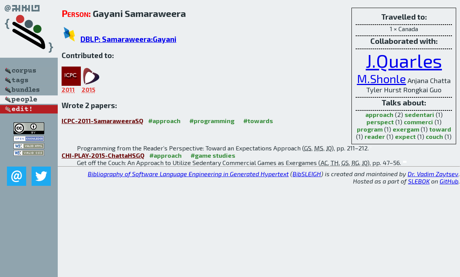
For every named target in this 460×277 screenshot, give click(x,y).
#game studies (213, 155)
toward (440, 129)
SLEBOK (419, 181)
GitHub (449, 181)
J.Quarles (404, 60)
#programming (211, 120)
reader (375, 136)
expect (405, 136)
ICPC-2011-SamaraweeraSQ (102, 120)
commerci (418, 121)
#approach (164, 120)
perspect (380, 121)
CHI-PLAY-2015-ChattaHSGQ (103, 155)
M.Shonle (381, 78)
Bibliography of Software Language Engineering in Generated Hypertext (188, 173)
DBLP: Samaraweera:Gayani (128, 39)
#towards (258, 120)
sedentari (419, 114)
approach (379, 114)
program (370, 129)
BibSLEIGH (307, 173)
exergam (406, 129)
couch (434, 136)
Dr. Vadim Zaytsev (433, 173)
